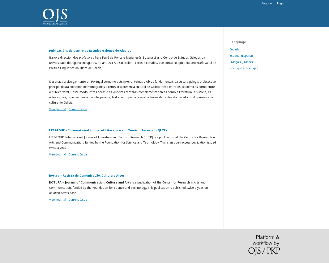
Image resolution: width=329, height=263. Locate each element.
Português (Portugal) (244, 68)
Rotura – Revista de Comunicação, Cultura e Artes (87, 175)
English (234, 49)
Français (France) (241, 62)
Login (280, 3)
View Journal (57, 109)
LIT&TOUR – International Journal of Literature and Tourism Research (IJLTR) (108, 130)
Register (267, 3)
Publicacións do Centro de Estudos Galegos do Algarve (90, 51)
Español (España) (241, 56)
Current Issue (78, 109)
